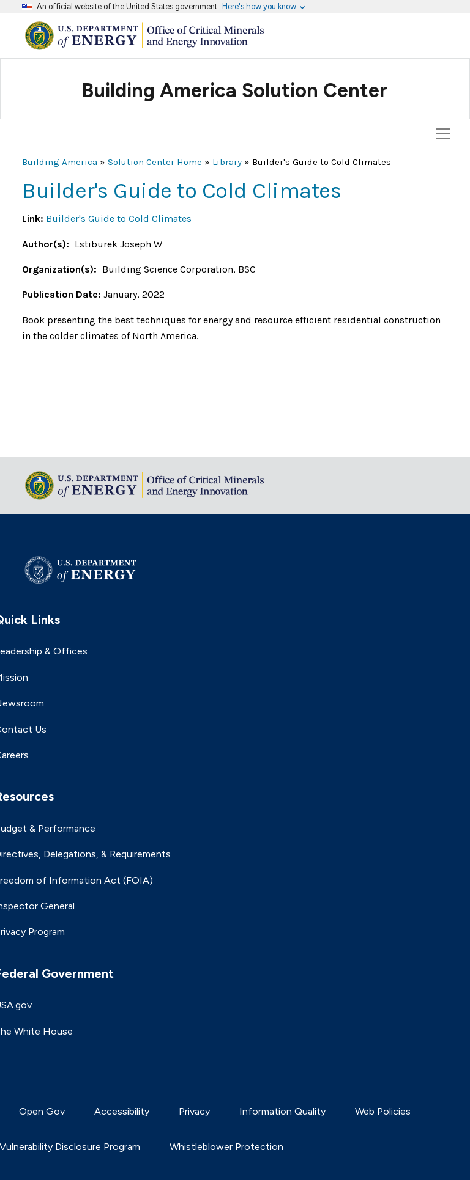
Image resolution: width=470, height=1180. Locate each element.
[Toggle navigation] (445, 79)
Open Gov (42, 1111)
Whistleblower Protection (226, 1147)
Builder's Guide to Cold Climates (119, 218)
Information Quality (282, 1111)
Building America (59, 161)
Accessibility (121, 1111)
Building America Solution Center (234, 90)
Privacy (194, 1111)
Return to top (52, 439)
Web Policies (383, 1111)
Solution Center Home (155, 161)
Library (227, 161)
